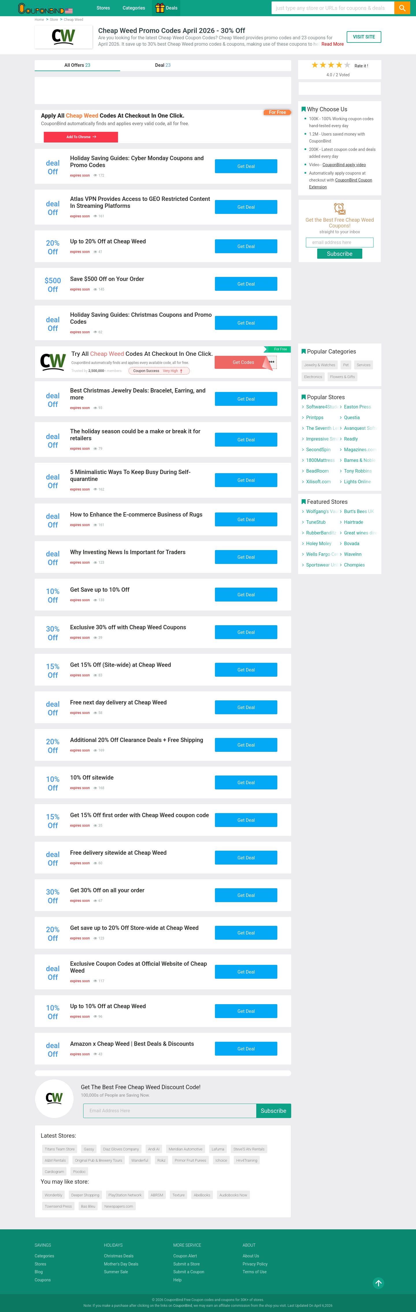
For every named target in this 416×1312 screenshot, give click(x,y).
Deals (166, 8)
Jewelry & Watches (319, 365)
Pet (346, 365)
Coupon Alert (185, 1256)
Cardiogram (54, 1171)
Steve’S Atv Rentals (248, 1149)
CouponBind (182, 1306)
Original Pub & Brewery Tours (98, 1160)
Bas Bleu (88, 1206)
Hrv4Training (246, 1160)
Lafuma (218, 1149)
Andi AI (153, 1149)
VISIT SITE (364, 37)
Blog (39, 1272)
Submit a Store (186, 1264)
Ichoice (221, 1160)
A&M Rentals (55, 1160)
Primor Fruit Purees (190, 1160)
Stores (103, 8)
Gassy (89, 1149)
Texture (178, 1195)
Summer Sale (116, 1272)
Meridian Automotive (186, 1149)
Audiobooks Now (233, 1195)
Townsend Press (58, 1206)
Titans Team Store (60, 1149)
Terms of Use (255, 1272)
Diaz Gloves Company (121, 1149)
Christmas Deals (118, 1256)
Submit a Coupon (188, 1272)
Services (364, 365)
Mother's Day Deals (121, 1264)
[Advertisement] (163, 90)
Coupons (43, 1280)
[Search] (402, 7)
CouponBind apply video (344, 164)
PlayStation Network (125, 1195)
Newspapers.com (118, 1206)
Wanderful (139, 1160)
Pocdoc (79, 1171)
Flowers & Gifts (342, 377)
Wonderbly (53, 1195)
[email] (187, 1111)
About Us (251, 1256)
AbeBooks (202, 1195)
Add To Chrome (79, 137)
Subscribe (273, 1110)
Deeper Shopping (85, 1195)
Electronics (313, 377)
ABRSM (157, 1195)
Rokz (161, 1160)
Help (177, 1280)
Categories (134, 8)
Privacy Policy (255, 1264)
